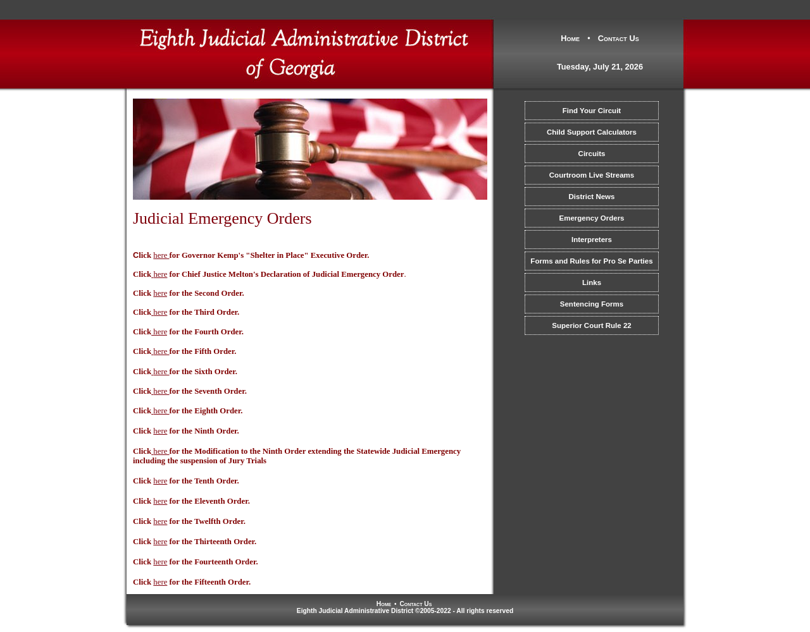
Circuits (592, 153)
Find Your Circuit (592, 110)
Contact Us (618, 38)
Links (591, 282)
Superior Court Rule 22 (591, 325)
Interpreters (591, 239)
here (160, 274)
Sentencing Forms (591, 304)
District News (592, 196)
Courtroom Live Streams (591, 175)
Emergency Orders (591, 218)
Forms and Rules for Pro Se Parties (591, 261)
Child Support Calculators (592, 132)
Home (570, 38)
